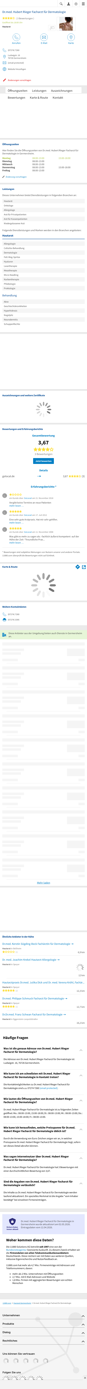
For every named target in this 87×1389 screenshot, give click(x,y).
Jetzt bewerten (43, 461)
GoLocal (28, 498)
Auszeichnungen (61, 90)
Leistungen (39, 90)
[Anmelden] (68, 3)
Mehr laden (43, 882)
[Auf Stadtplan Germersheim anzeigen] (84, 566)
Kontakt (58, 97)
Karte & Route (39, 97)
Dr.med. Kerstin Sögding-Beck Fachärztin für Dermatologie (36, 944)
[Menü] (83, 3)
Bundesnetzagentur (16, 1249)
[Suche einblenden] (61, 3)
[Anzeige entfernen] (85, 1378)
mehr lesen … (16, 505)
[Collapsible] (81, 1050)
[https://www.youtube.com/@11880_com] (39, 1379)
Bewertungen (16, 97)
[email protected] (49, 1088)
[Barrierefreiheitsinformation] (76, 3)
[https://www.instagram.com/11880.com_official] (14, 1379)
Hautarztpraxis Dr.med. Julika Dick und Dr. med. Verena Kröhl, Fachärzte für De (43, 982)
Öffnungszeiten (17, 90)
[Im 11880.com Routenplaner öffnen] (77, 566)
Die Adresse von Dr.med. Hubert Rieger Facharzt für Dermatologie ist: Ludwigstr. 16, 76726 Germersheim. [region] (39, 1061)
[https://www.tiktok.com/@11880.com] (22, 1379)
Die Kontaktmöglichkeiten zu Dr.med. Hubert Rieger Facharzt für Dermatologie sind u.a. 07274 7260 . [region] (37, 1086)
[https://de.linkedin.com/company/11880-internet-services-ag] (31, 1379)
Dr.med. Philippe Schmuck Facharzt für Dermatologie (33, 998)
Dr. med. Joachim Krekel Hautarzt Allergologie (29, 959)
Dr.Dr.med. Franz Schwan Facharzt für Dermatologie (32, 1014)
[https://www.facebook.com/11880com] (5, 1379)
